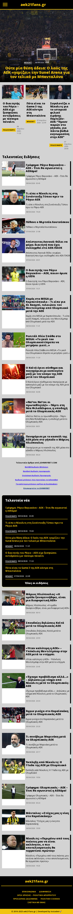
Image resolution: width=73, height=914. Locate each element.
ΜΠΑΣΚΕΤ (31, 121)
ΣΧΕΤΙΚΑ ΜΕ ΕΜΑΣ (37, 902)
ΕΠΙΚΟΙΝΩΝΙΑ (29, 891)
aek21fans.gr (36, 881)
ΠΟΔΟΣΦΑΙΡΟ (9, 130)
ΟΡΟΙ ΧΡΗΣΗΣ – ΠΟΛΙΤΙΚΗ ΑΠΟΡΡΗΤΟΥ (36, 895)
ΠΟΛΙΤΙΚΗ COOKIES (50, 898)
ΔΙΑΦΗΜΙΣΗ (45, 891)
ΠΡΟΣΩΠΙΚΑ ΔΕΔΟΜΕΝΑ (25, 898)
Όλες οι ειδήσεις (36, 583)
